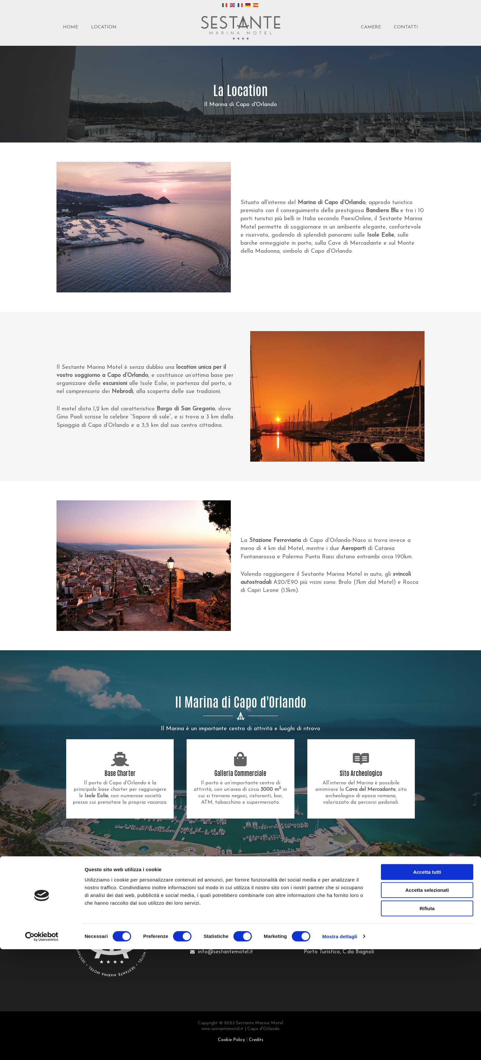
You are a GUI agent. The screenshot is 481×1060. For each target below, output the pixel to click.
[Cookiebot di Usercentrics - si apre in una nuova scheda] (42, 1047)
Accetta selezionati (427, 1001)
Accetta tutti (427, 983)
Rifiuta (427, 1019)
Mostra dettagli (339, 1047)
